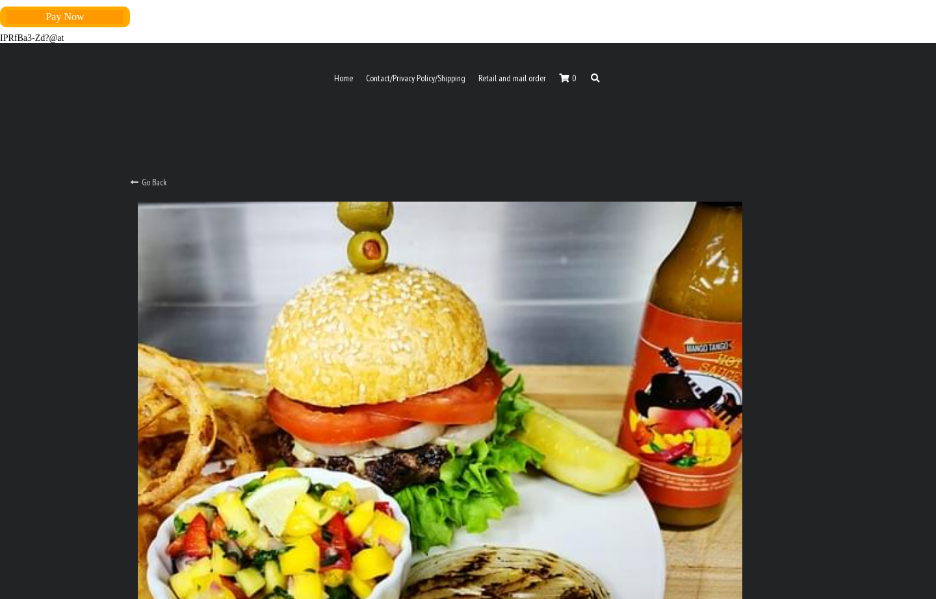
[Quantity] (675, 339)
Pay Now (65, 16)
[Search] (595, 78)
